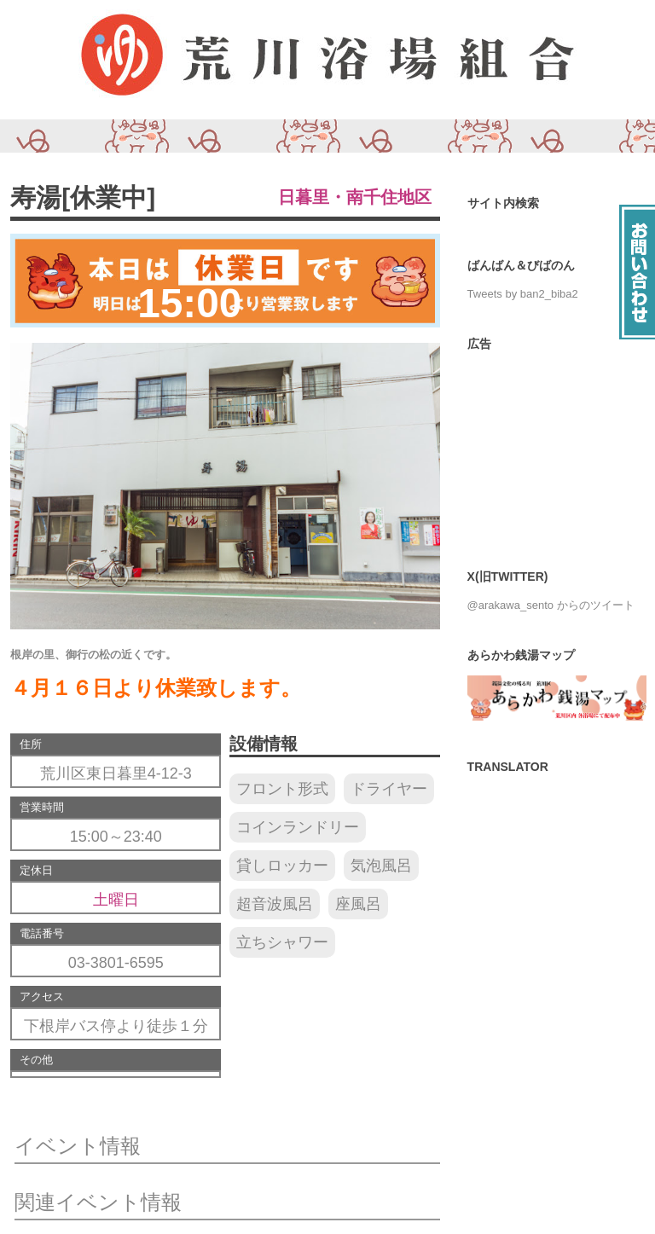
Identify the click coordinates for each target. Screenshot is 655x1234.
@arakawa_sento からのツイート (551, 605)
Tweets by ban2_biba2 (522, 293)
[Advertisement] (556, 449)
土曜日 (116, 899)
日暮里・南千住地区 (355, 197)
